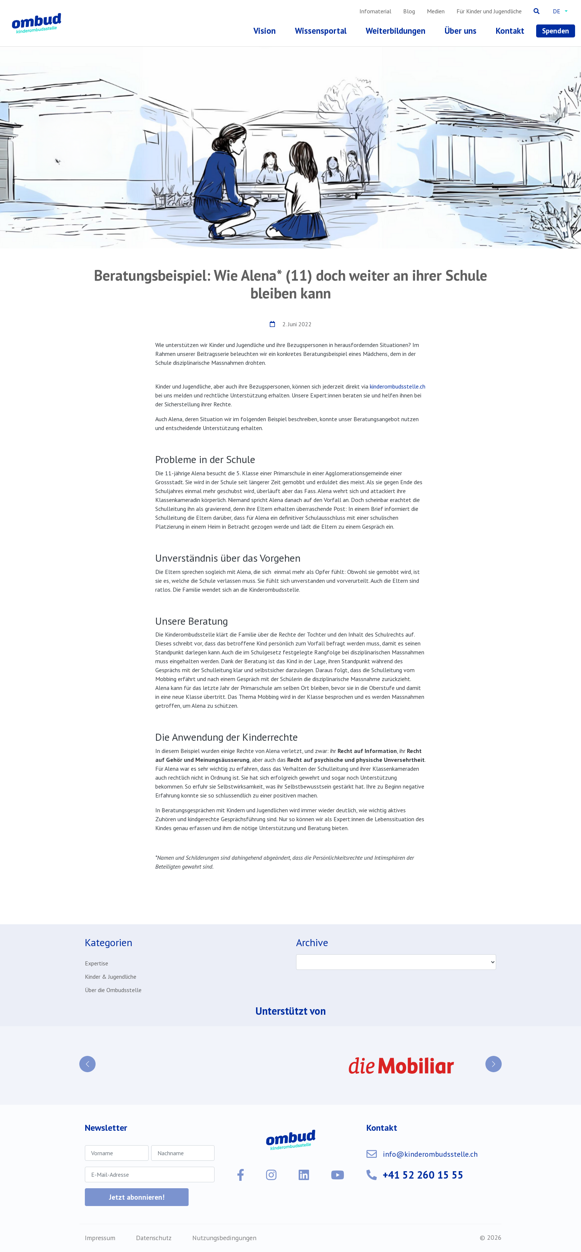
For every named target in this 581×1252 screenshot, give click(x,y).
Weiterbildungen (395, 30)
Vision (264, 30)
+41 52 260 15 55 (423, 1175)
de (556, 11)
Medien (436, 11)
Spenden (555, 30)
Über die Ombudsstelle (113, 990)
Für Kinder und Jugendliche (489, 11)
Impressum (100, 1237)
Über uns (461, 30)
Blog (409, 11)
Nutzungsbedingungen (224, 1237)
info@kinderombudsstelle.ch (430, 1154)
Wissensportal (320, 30)
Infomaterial (375, 11)
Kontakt (510, 30)
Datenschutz (154, 1237)
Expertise (96, 963)
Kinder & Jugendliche (110, 976)
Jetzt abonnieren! (137, 1197)
